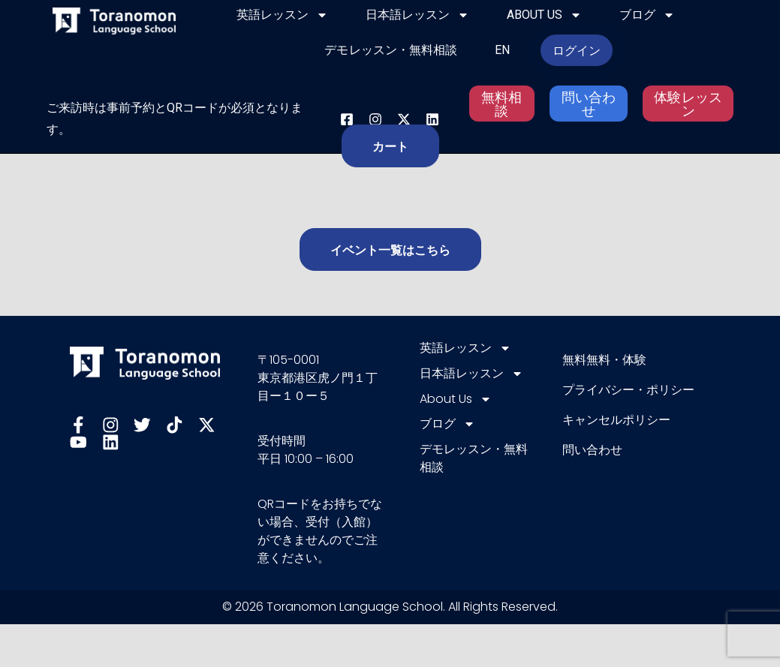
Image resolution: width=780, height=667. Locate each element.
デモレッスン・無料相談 (390, 50)
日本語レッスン (417, 15)
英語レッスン (282, 15)
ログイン (577, 51)
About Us (544, 15)
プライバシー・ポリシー (628, 389)
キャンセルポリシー (616, 419)
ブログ (647, 15)
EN (502, 50)
